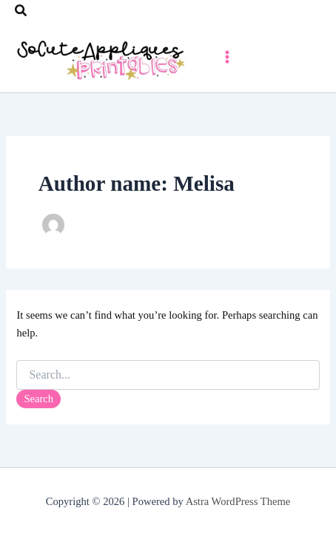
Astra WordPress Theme (238, 501)
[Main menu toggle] (227, 57)
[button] (21, 11)
